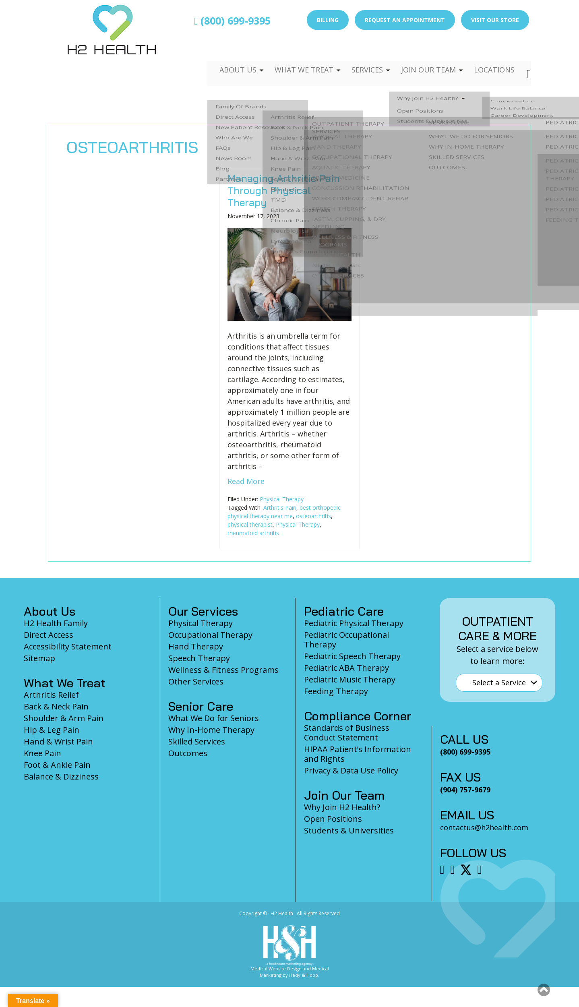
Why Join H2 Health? (342, 807)
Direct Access (48, 634)
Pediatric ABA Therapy (346, 667)
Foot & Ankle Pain (57, 764)
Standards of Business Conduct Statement (346, 732)
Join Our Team (425, 55)
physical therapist (250, 524)
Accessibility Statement (68, 646)
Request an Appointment (405, 20)
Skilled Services (196, 741)
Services (361, 55)
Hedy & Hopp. (304, 975)
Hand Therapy (195, 646)
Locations (493, 55)
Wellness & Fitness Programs (223, 669)
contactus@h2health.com (484, 827)
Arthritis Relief (51, 694)
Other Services (195, 681)
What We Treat (295, 55)
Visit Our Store (495, 20)
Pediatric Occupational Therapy (346, 639)
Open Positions (333, 818)
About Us (228, 55)
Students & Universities (349, 830)
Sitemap (39, 658)
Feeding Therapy (336, 691)
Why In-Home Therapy (211, 729)
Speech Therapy (199, 658)
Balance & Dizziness (61, 776)
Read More (246, 481)
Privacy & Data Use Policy (351, 770)
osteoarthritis (313, 516)
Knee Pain (42, 753)
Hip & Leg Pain (51, 729)
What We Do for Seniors (213, 718)
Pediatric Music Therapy (349, 679)
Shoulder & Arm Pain (63, 718)
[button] (544, 989)
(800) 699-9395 (232, 20)
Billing (328, 20)
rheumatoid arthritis (253, 533)
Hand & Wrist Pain (58, 741)
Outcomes (187, 753)
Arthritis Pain (279, 507)
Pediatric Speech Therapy (352, 656)
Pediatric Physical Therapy (353, 623)
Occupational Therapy (210, 634)
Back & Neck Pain (56, 706)
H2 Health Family (56, 623)
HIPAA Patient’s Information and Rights (357, 754)
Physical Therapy (282, 499)
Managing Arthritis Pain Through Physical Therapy (283, 190)
